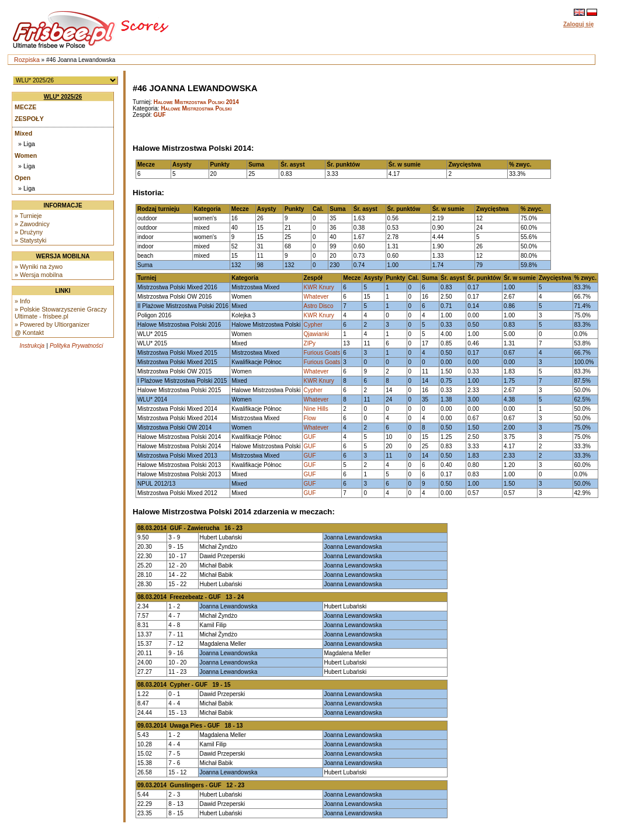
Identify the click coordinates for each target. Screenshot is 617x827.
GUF (160, 115)
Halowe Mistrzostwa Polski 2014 (196, 102)
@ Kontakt (29, 332)
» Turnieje (28, 215)
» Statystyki (30, 240)
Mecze (25, 106)
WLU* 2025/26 (63, 97)
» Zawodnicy (32, 223)
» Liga (26, 143)
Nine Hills (316, 409)
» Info (22, 300)
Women (26, 155)
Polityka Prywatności (76, 345)
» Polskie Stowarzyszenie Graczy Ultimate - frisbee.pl (61, 313)
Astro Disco (319, 306)
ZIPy (310, 343)
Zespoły (29, 118)
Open (22, 177)
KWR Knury (319, 287)
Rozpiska (27, 59)
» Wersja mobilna (39, 274)
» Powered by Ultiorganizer (52, 324)
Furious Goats (322, 353)
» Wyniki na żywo (39, 266)
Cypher (313, 324)
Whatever (316, 296)
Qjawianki (316, 334)
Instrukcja (31, 345)
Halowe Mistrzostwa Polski (196, 108)
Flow (310, 418)
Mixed (23, 133)
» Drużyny (29, 232)
